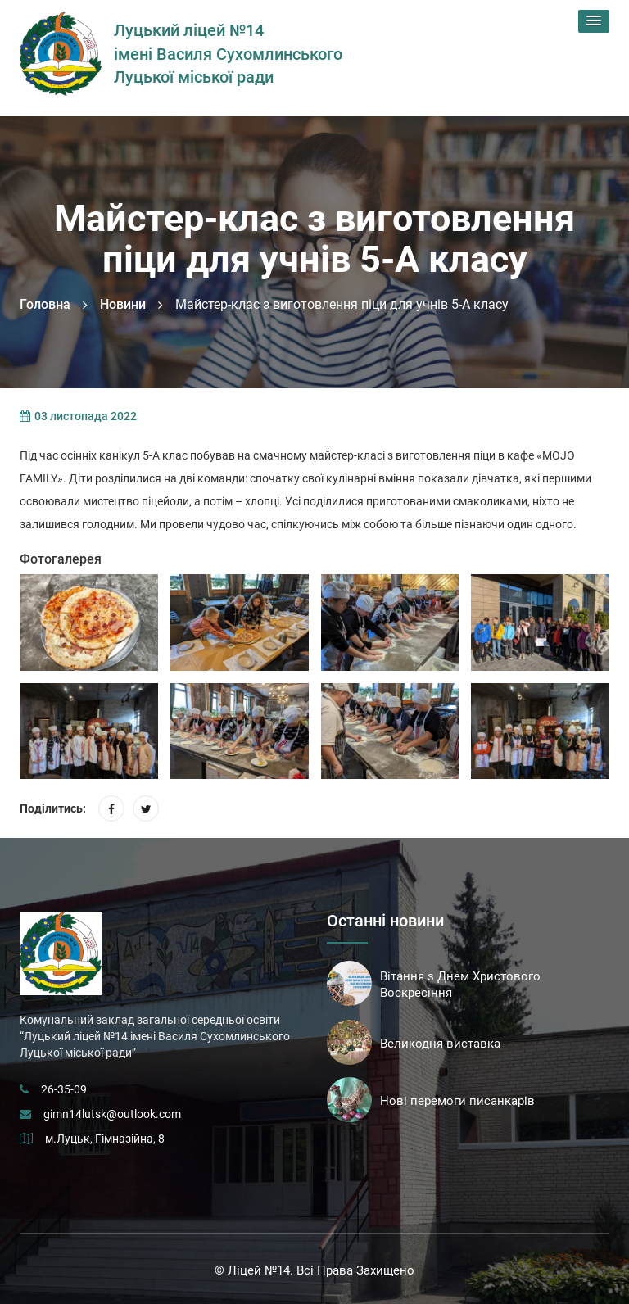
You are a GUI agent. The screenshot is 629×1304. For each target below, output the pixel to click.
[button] (593, 21)
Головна (45, 304)
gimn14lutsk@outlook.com (112, 1114)
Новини (123, 304)
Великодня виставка (440, 1043)
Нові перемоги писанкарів (457, 1100)
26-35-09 (64, 1089)
